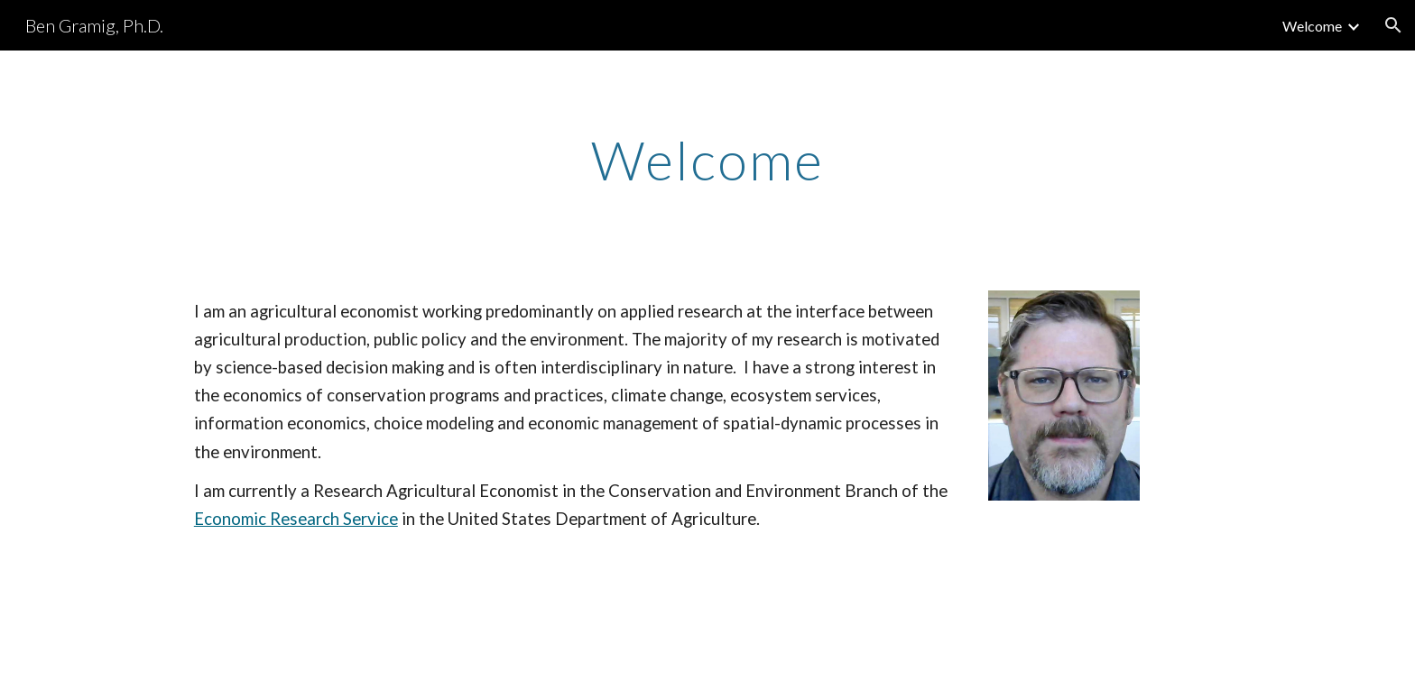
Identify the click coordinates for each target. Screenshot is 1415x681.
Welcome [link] (1312, 25)
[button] (1393, 25)
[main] (707, 160)
